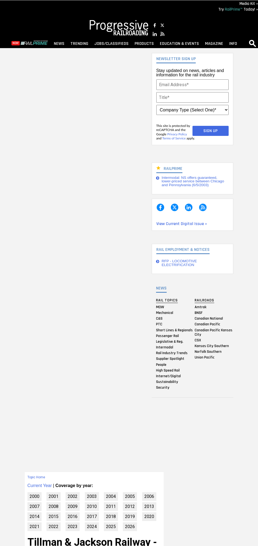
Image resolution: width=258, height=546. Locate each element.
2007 (34, 506)
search (252, 43)
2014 (34, 516)
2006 (149, 496)
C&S (159, 318)
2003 (92, 496)
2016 (72, 516)
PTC (159, 324)
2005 (130, 496)
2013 (149, 506)
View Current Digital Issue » (181, 224)
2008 (53, 506)
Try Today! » (238, 9)
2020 (149, 516)
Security (162, 387)
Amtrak (200, 306)
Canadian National (209, 318)
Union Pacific (205, 357)
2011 (111, 506)
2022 (53, 526)
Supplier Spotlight (170, 358)
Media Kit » (249, 4)
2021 (34, 526)
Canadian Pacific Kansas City (213, 332)
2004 (111, 496)
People (161, 364)
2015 (53, 516)
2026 (130, 526)
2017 (92, 516)
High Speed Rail (168, 370)
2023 (72, 526)
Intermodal (164, 347)
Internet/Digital (168, 376)
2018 (111, 516)
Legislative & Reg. (169, 341)
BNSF (199, 312)
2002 (72, 496)
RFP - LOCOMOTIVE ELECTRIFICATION (179, 263)
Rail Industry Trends (172, 353)
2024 (92, 526)
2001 (53, 496)
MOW (160, 306)
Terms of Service (174, 138)
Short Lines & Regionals (174, 329)
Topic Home (36, 477)
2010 (92, 506)
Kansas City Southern (212, 345)
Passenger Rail (167, 335)
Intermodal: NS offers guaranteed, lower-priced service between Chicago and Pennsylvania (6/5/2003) (193, 181)
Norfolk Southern (208, 351)
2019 (130, 516)
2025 (111, 526)
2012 (130, 506)
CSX (198, 340)
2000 (34, 496)
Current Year (39, 485)
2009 (72, 506)
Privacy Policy (177, 134)
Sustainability (167, 381)
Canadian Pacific (207, 324)
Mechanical (164, 312)
